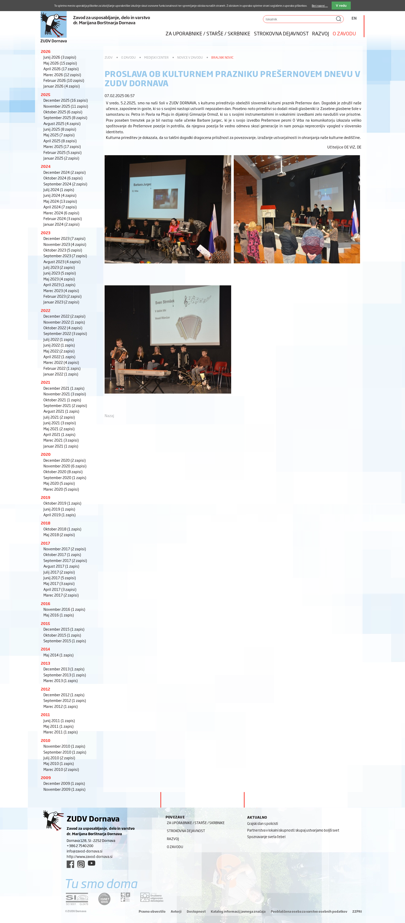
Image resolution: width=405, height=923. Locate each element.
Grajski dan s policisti (262, 823)
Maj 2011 (58, 726)
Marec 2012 (60, 706)
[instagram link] (81, 864)
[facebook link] (70, 864)
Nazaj (109, 415)
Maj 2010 (58, 763)
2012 (45, 689)
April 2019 (59, 514)
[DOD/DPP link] (125, 897)
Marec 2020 (61, 489)
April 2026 (61, 68)
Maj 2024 (60, 201)
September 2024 (65, 183)
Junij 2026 (59, 57)
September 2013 (64, 674)
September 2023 (65, 255)
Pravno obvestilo (152, 911)
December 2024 (64, 172)
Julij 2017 (59, 572)
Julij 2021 (59, 417)
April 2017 (59, 589)
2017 (45, 543)
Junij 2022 (59, 345)
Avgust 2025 (62, 123)
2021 (45, 382)
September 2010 (64, 752)
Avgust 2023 (62, 261)
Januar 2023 (61, 301)
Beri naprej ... (320, 5)
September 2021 (65, 405)
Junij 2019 (59, 509)
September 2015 (64, 640)
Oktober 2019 (62, 503)
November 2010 (64, 746)
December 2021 (63, 388)
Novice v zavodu (190, 57)
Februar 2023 (62, 296)
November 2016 (64, 609)
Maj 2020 (59, 483)
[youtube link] (91, 863)
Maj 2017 (59, 583)
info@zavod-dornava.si (84, 851)
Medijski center (156, 57)
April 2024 (60, 206)
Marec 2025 (62, 146)
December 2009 (64, 783)
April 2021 (59, 434)
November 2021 (64, 393)
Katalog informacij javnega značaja (238, 911)
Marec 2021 (61, 440)
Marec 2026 (62, 74)
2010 (45, 740)
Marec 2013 (60, 680)
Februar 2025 (62, 152)
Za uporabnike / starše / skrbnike (208, 33)
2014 (45, 649)
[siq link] (77, 899)
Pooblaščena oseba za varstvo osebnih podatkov (309, 911)
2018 (45, 523)
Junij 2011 (59, 720)
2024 (46, 166)
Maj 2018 (59, 534)
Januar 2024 (61, 224)
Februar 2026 (63, 80)
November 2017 (64, 548)
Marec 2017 (61, 595)
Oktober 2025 (62, 111)
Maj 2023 (59, 278)
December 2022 (64, 316)
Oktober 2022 (62, 327)
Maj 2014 (58, 655)
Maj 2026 (60, 63)
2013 (45, 663)
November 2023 (64, 244)
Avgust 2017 (61, 566)
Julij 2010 (59, 757)
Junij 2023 (59, 273)
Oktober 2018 (62, 528)
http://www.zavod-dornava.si (89, 856)
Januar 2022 (60, 374)
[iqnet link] (104, 899)
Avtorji (176, 911)
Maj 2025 (59, 134)
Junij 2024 (59, 195)
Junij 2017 (59, 577)
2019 (45, 497)
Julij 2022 (58, 339)
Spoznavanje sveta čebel (266, 836)
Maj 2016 (58, 614)
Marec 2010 (61, 769)
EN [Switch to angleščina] (354, 18)
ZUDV (109, 57)
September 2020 (64, 477)
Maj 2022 (59, 351)
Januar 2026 (61, 86)
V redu (341, 5)
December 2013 (63, 668)
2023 (45, 232)
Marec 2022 (61, 362)
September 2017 (65, 560)
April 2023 (59, 284)
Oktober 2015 (62, 635)
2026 (46, 51)
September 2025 (65, 117)
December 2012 (63, 694)
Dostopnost (196, 911)
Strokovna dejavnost (281, 33)
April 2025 (60, 140)
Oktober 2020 (63, 471)
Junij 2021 (59, 422)
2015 (45, 623)
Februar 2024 (62, 218)
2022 (45, 310)
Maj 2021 (59, 428)
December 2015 (63, 629)
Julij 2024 (58, 189)
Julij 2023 (59, 267)
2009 (46, 777)
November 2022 (64, 322)
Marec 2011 (60, 731)
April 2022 (59, 356)
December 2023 (64, 238)
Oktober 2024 (63, 178)
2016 (45, 603)
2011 (45, 714)
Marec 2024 (61, 212)
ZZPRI (357, 911)
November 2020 (65, 465)
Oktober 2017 (62, 554)
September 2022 (65, 333)
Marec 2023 (61, 290)
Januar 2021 (60, 446)
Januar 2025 (61, 158)
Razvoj (320, 33)
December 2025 (65, 100)
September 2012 (64, 700)
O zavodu (344, 33)
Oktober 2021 (62, 399)
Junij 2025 (59, 129)
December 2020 (64, 460)
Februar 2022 (62, 368)
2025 (45, 94)
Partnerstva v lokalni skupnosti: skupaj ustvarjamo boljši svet (293, 830)
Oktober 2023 (62, 250)
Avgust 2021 (61, 411)
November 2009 (64, 789)
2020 (46, 454)
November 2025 (65, 106)
